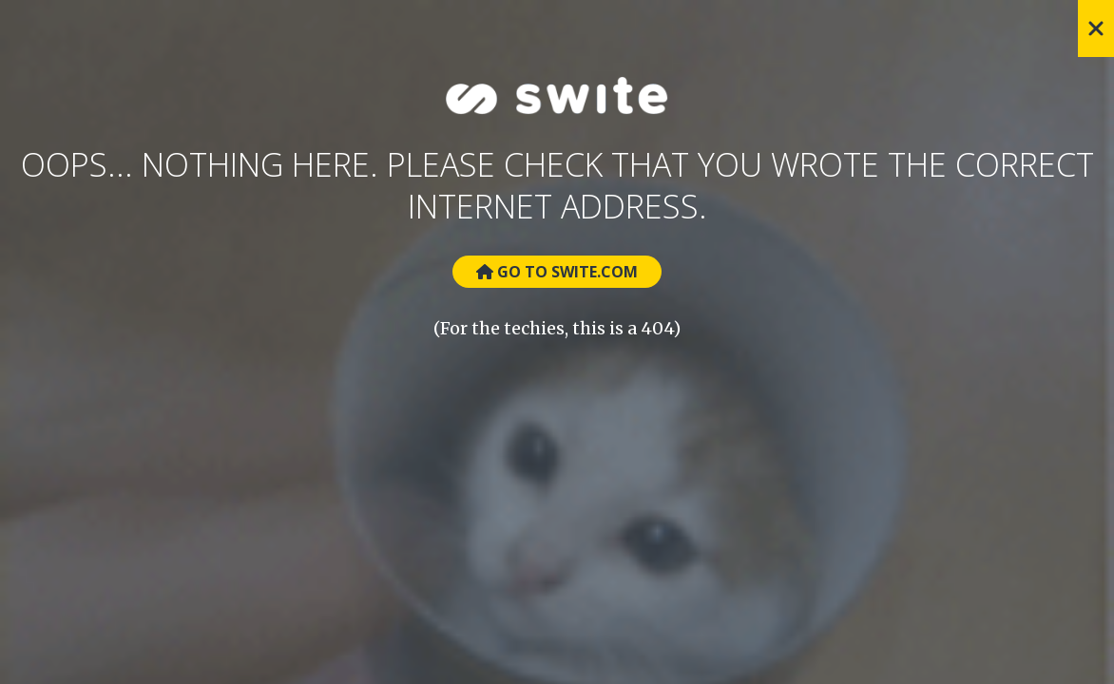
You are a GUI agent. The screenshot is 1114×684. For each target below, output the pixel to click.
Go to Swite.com (557, 271)
